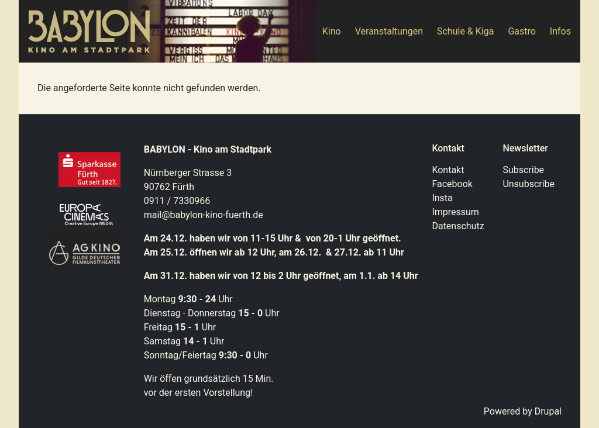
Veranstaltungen (389, 31)
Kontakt (448, 169)
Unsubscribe (528, 183)
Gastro (521, 31)
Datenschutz (458, 226)
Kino (331, 31)
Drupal (548, 411)
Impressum (455, 212)
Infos (560, 31)
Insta (442, 197)
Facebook (452, 183)
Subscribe (523, 169)
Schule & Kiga (465, 31)
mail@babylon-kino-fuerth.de (203, 214)
